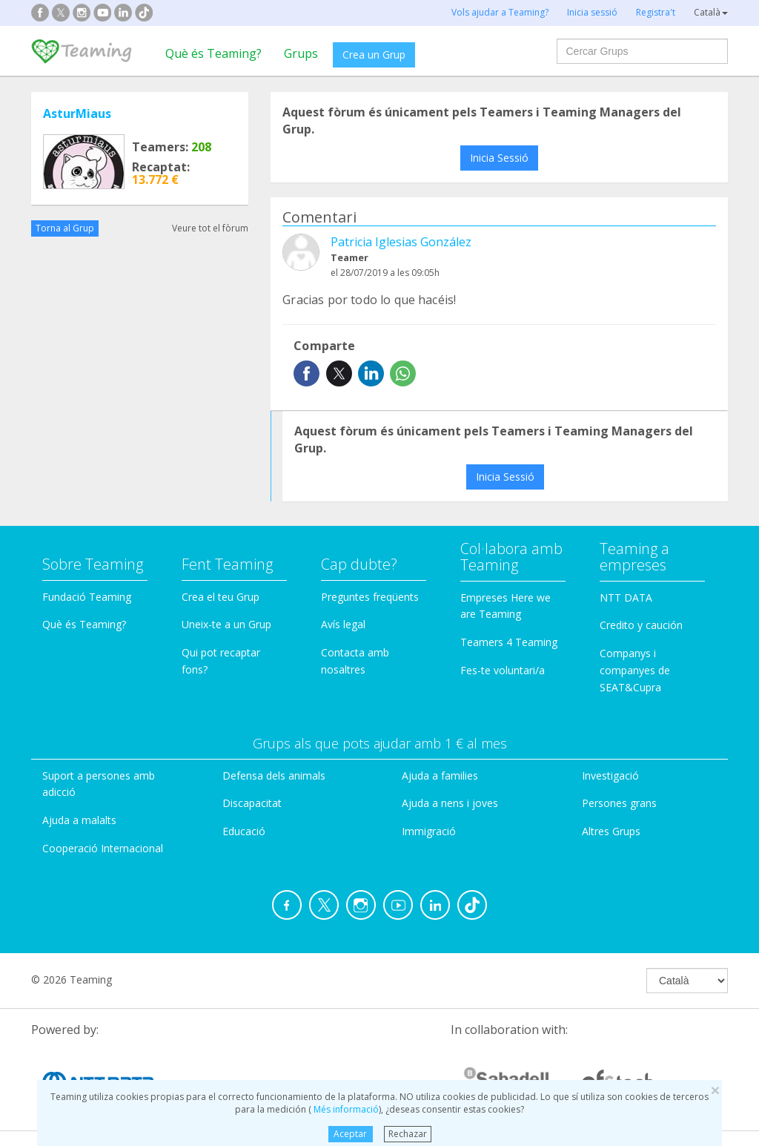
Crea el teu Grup (220, 597)
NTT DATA (626, 597)
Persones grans (619, 803)
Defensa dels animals (273, 775)
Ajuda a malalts (79, 820)
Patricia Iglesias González (401, 242)
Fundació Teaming (86, 597)
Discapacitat (252, 803)
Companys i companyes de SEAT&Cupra (635, 670)
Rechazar (407, 1133)
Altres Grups (611, 831)
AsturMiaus (77, 113)
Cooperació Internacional (102, 848)
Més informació (345, 1109)
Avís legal (343, 624)
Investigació (610, 775)
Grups (301, 53)
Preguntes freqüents (370, 597)
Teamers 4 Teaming (508, 642)
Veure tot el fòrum (210, 228)
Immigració (429, 831)
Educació (243, 831)
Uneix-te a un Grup (226, 624)
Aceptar (350, 1133)
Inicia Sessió (499, 158)
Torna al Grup (65, 228)
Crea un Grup (373, 54)
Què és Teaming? (213, 53)
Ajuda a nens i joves (450, 803)
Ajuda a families (440, 775)
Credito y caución (641, 625)
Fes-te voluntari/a (502, 670)
